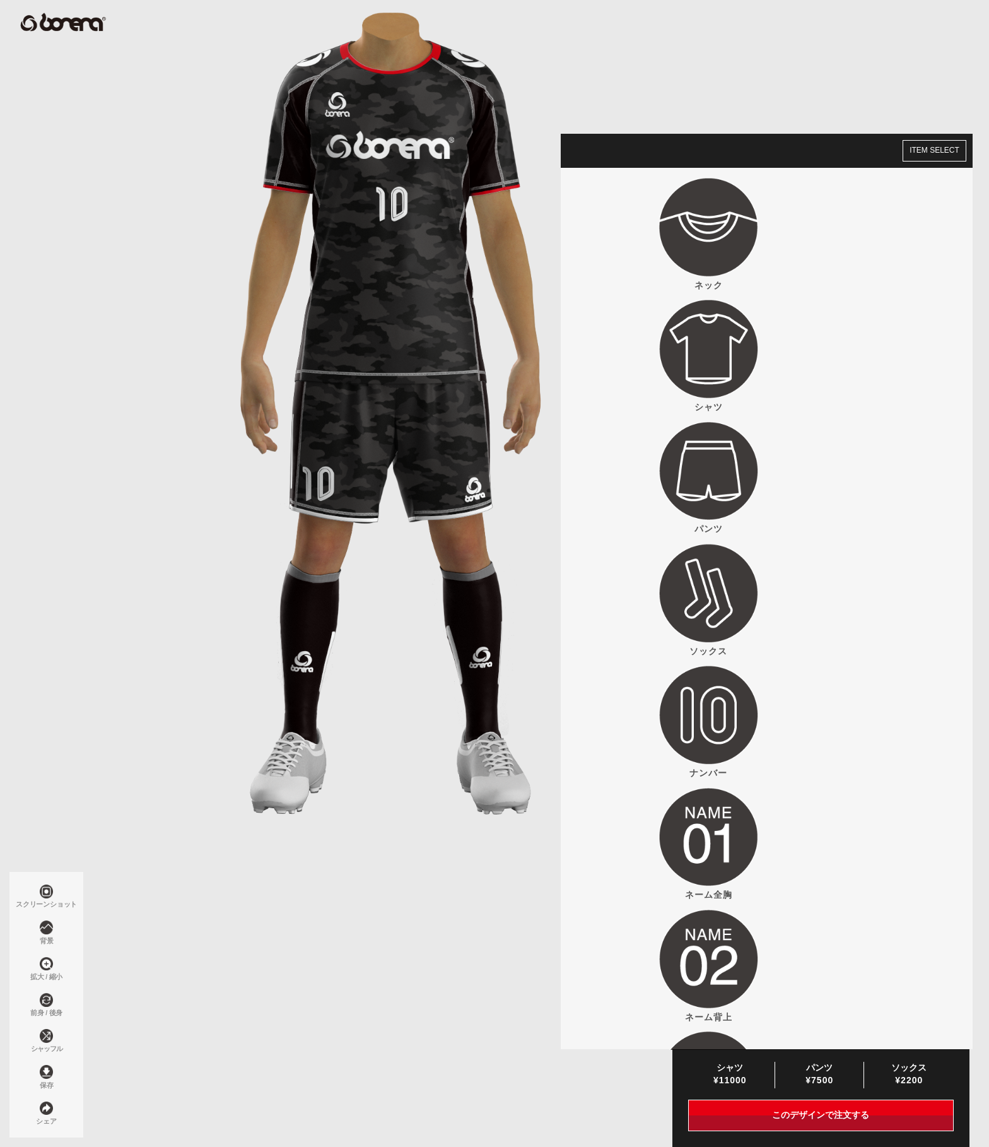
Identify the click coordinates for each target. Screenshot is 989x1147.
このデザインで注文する (821, 1115)
